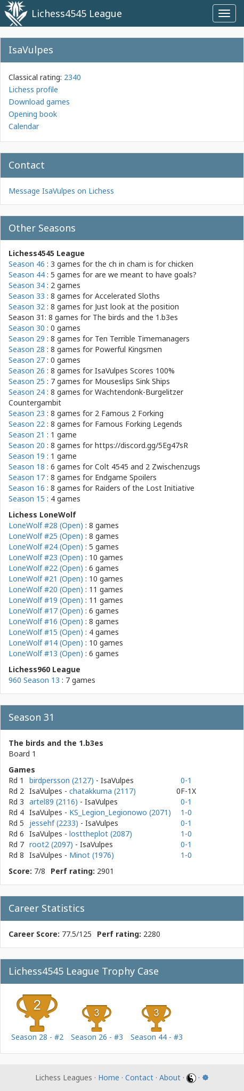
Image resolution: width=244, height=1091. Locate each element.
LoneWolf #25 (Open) (46, 536)
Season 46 (27, 264)
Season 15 (27, 498)
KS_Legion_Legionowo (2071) (120, 812)
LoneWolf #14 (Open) (46, 643)
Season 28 (27, 349)
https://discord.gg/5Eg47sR (141, 445)
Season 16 (27, 488)
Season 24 (27, 392)
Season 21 (27, 434)
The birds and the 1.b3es (135, 317)
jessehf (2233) (54, 823)
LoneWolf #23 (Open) (46, 557)
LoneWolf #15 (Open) (46, 632)
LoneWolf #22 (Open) (46, 568)
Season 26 (27, 370)
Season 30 (27, 328)
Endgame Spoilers (126, 477)
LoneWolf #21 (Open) (46, 579)
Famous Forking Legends (138, 424)
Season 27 (27, 360)
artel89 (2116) (54, 802)
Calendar (24, 126)
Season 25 (27, 381)
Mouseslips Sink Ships (132, 381)
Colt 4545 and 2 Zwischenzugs (147, 466)
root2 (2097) (52, 844)
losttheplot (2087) (100, 834)
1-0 (186, 812)
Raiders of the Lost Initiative (144, 488)
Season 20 (27, 445)
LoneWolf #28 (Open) (46, 525)
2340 (72, 77)
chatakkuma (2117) (102, 791)
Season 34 (27, 285)
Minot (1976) (91, 855)
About (170, 1077)
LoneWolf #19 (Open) (46, 600)
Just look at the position (137, 306)
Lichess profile (33, 89)
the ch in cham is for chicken (144, 264)
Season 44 (27, 274)
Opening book (33, 114)
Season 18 (27, 466)
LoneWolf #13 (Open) (46, 653)
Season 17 (27, 477)
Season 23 (27, 413)
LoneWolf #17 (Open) (46, 611)
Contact (139, 1077)
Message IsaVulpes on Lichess (61, 191)
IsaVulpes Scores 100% (135, 370)
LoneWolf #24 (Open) (46, 546)
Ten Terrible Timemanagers (142, 338)
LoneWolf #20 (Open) (46, 589)
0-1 (186, 780)
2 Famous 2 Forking (129, 413)
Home (108, 1077)
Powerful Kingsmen (128, 349)
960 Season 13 (34, 680)
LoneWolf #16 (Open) (46, 621)
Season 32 (27, 306)
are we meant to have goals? (146, 274)
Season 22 (27, 424)
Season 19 (27, 456)
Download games (39, 102)
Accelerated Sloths (127, 296)
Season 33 (27, 296)
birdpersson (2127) (62, 780)
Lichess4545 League (76, 13)
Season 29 (27, 338)
